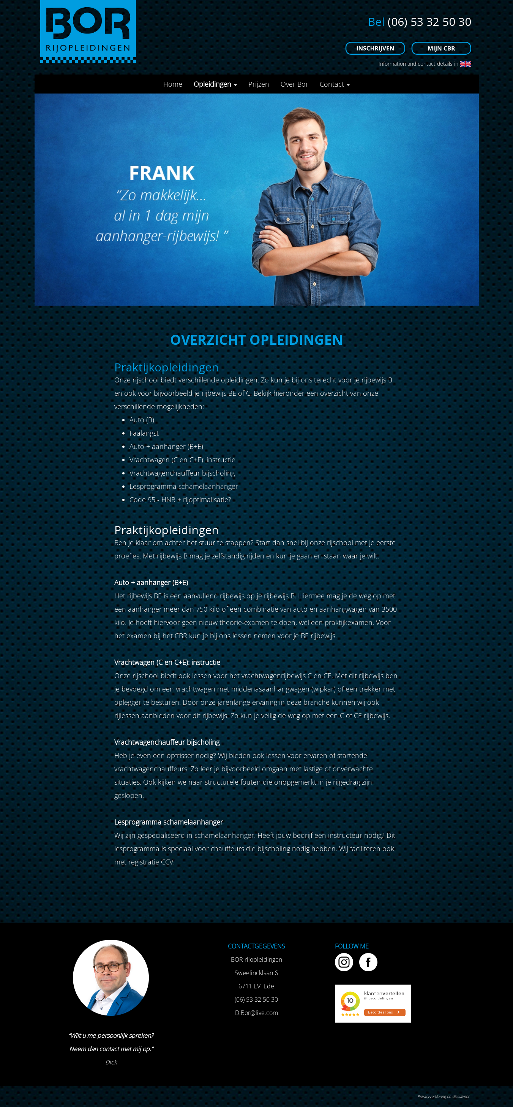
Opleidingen (215, 84)
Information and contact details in (424, 63)
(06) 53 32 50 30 (429, 21)
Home (172, 84)
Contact (335, 84)
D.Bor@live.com (256, 1013)
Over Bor (294, 84)
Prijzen (258, 84)
